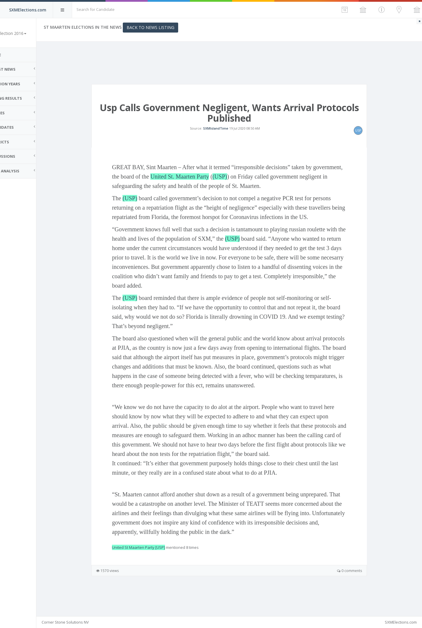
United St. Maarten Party (188, 193)
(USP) (228, 193)
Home (12, 54)
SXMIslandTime (223, 136)
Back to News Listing (167, 27)
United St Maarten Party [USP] (146, 563)
